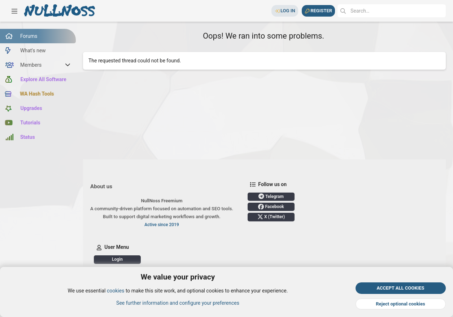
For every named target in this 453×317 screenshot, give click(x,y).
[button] (14, 11)
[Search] (391, 10)
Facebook (271, 207)
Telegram (271, 196)
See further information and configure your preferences (177, 303)
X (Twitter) (271, 217)
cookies (115, 291)
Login (117, 259)
